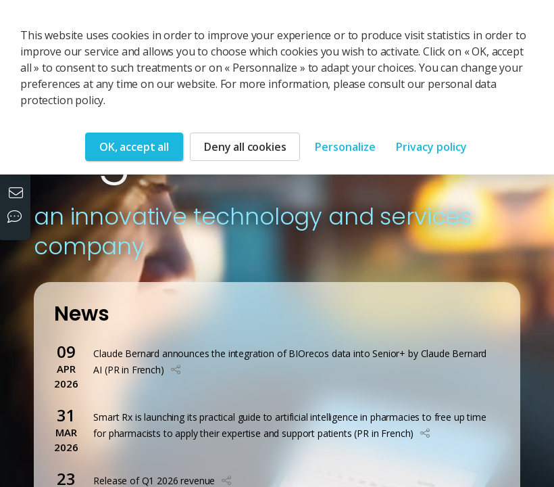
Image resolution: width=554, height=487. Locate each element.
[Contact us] (17, 194)
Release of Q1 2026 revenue (154, 480)
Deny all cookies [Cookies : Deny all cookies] (245, 146)
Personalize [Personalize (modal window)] (345, 146)
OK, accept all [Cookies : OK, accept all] (134, 146)
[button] (175, 369)
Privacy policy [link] (431, 146)
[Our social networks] (17, 217)
